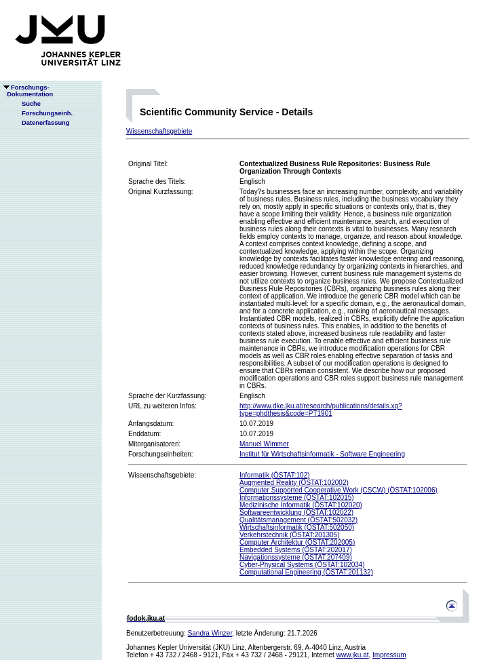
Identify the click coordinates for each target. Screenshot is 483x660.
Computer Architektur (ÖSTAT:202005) (297, 542)
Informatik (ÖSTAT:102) (274, 475)
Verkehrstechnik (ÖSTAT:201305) (289, 535)
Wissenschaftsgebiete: (162, 475)
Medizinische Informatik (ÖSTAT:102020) (300, 505)
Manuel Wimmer (264, 444)
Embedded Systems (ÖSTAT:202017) (295, 550)
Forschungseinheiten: (160, 454)
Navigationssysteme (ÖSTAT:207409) (295, 557)
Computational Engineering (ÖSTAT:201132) (306, 572)
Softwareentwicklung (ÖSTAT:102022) (296, 512)
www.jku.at (352, 655)
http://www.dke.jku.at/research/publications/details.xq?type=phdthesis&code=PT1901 (320, 409)
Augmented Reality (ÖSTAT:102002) (294, 482)
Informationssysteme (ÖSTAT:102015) (296, 497)
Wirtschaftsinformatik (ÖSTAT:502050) (296, 527)
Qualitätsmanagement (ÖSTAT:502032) (298, 520)
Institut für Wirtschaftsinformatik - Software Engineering (322, 454)
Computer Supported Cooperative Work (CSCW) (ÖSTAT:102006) (338, 490)
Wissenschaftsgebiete (159, 131)
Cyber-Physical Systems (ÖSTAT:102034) (302, 564)
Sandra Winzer (210, 633)
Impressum (389, 655)
